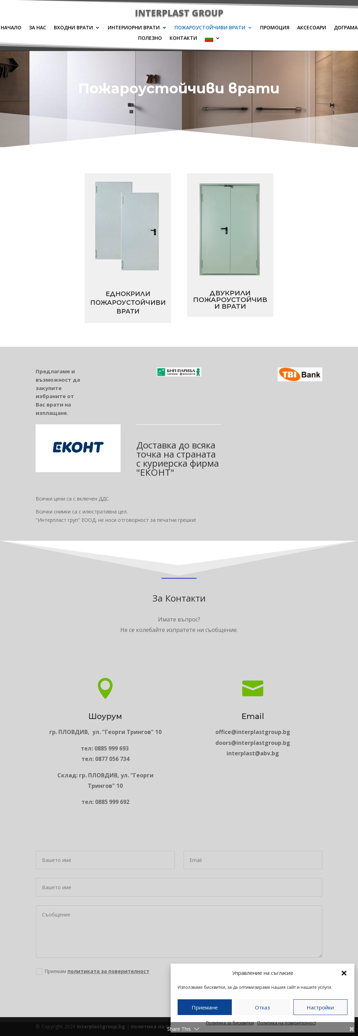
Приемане (205, 1007)
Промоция (274, 28)
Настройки (320, 1007)
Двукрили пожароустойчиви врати (254, 299)
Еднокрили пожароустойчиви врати (103, 302)
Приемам (152, 988)
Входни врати (73, 28)
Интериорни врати (134, 28)
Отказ (262, 1007)
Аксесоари (311, 28)
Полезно (150, 38)
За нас (37, 28)
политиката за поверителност (157, 988)
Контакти (183, 38)
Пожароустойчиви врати (209, 28)
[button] (344, 973)
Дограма (346, 28)
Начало (11, 28)
